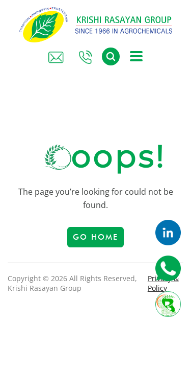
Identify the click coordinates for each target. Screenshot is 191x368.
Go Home (95, 237)
